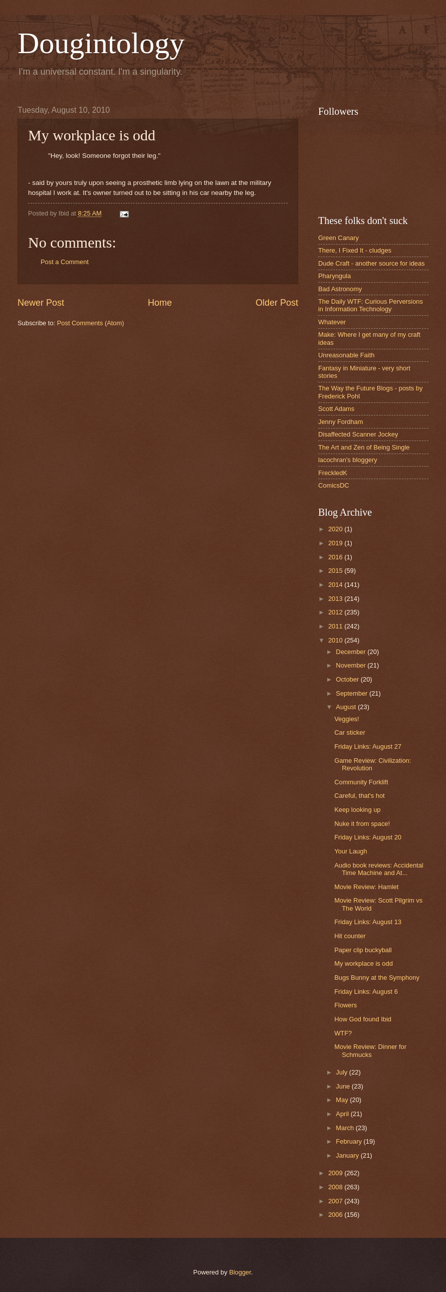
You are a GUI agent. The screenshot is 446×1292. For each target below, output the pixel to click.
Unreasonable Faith (346, 355)
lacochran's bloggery (347, 460)
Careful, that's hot (359, 795)
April (343, 1114)
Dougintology (101, 43)
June (344, 1086)
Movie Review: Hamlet (366, 887)
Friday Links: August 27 (367, 746)
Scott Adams (336, 408)
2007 (336, 1201)
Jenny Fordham (340, 421)
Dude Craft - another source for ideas (371, 263)
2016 (336, 557)
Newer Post (41, 303)
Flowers (345, 1005)
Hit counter (349, 936)
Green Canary (338, 238)
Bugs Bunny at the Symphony (376, 977)
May (343, 1100)
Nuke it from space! (362, 823)
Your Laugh (350, 851)
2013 (336, 598)
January (348, 1155)
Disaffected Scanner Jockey (358, 434)
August (347, 707)
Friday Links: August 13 (367, 922)
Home (160, 303)
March (345, 1128)
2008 (336, 1187)
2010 (336, 640)
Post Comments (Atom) (90, 323)
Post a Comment (65, 262)
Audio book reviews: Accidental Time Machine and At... (378, 869)
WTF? (343, 1033)
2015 (336, 570)
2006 (336, 1214)
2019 (336, 543)
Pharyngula (334, 276)
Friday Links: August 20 (367, 837)
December (351, 652)
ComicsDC (333, 485)
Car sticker (349, 732)
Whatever (332, 322)
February (349, 1141)
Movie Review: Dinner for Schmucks (370, 1050)
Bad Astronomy (340, 289)
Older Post (277, 303)
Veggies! (346, 719)
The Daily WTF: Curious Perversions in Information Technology (370, 305)
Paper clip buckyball (363, 950)
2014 (336, 584)
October (348, 679)
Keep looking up (357, 809)
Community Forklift (361, 782)
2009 (336, 1173)
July (342, 1072)
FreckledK (332, 473)
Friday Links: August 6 (366, 991)
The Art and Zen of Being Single (364, 447)
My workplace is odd (363, 963)
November (351, 665)
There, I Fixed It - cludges (354, 250)
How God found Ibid (362, 1019)
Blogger (240, 1272)
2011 (336, 626)
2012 (336, 612)
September (352, 693)
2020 (336, 529)
